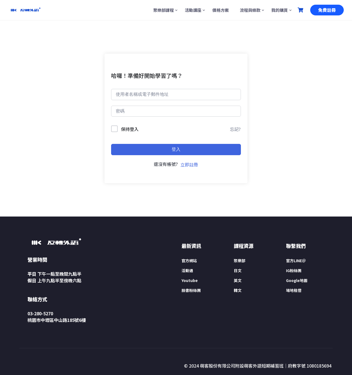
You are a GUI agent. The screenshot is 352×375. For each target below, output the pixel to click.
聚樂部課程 (163, 10)
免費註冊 (327, 10)
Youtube (190, 280)
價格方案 (220, 10)
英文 (237, 280)
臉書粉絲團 (191, 290)
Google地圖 (296, 280)
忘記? (235, 129)
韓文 (237, 290)
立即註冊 (189, 164)
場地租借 (293, 290)
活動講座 (193, 10)
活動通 (187, 270)
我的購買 (279, 10)
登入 (176, 149)
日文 (237, 270)
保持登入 (130, 129)
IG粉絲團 (293, 270)
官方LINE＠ (296, 260)
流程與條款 (250, 10)
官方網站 (189, 260)
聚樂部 (239, 260)
